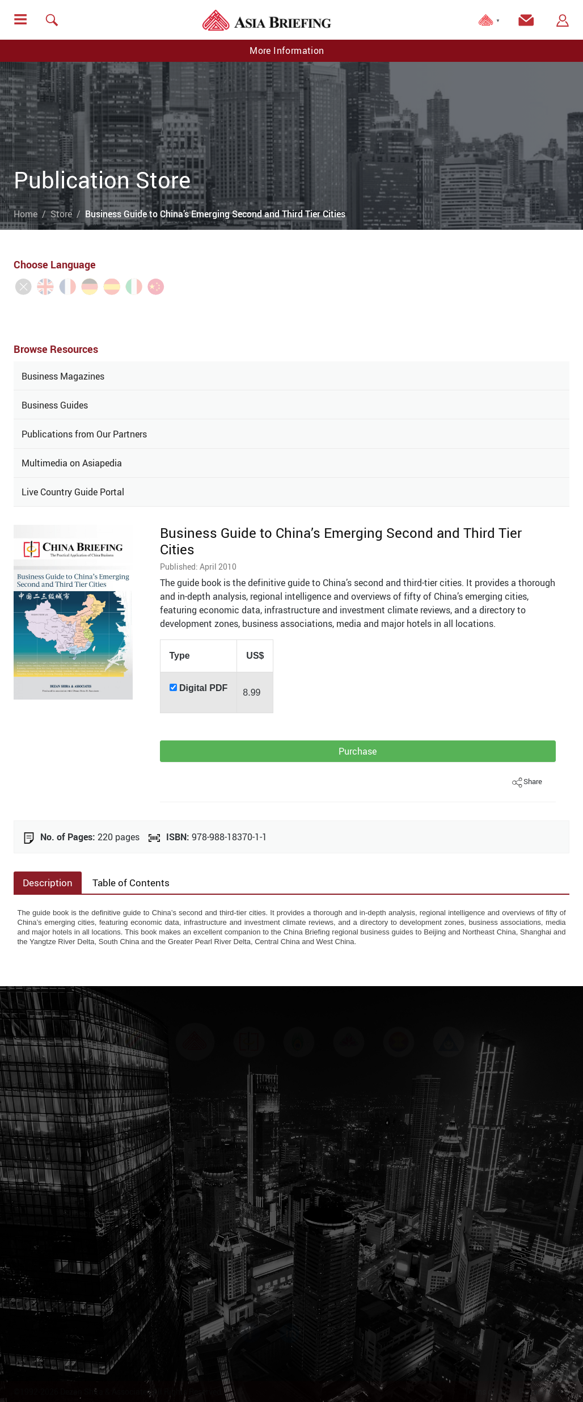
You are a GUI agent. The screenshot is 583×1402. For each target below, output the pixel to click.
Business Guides (55, 405)
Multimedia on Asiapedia (72, 463)
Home (25, 214)
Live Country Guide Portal (73, 492)
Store (61, 214)
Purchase (358, 751)
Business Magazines (63, 376)
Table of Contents (131, 882)
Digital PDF (203, 688)
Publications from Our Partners (84, 434)
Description (48, 882)
